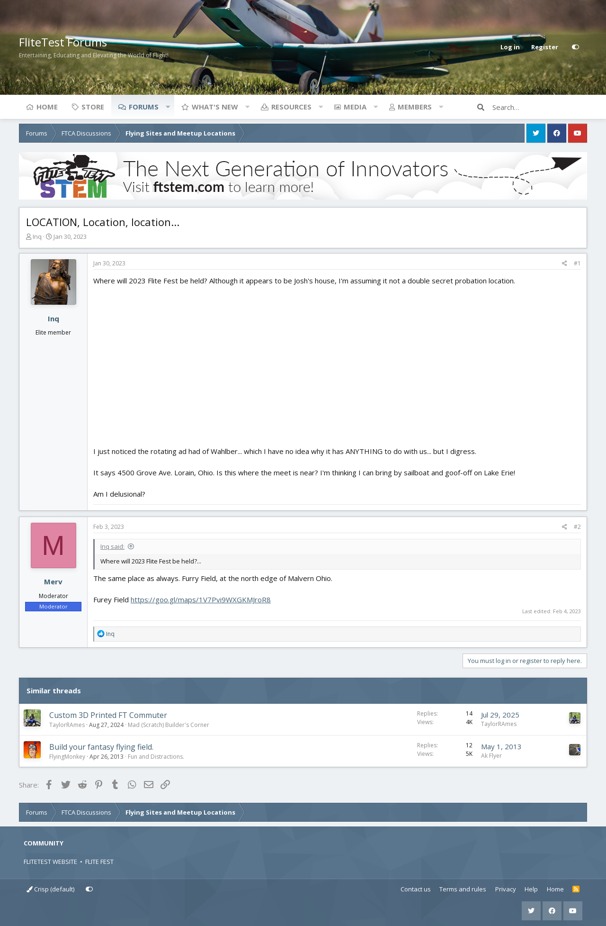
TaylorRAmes (67, 725)
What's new (215, 106)
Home (47, 106)
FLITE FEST (99, 861)
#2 (577, 527)
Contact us (416, 889)
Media (355, 106)
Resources (291, 106)
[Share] (564, 263)
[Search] (539, 107)
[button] (167, 106)
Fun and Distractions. (156, 757)
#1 (577, 263)
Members (415, 106)
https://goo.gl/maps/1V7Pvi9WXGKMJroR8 (201, 599)
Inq (37, 236)
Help (531, 889)
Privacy (505, 889)
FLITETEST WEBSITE (50, 861)
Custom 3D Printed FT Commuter (108, 715)
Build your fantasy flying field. (101, 747)
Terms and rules (462, 889)
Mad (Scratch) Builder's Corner (168, 725)
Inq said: (112, 546)
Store (92, 106)
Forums (144, 106)
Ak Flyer (491, 756)
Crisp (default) (50, 889)
